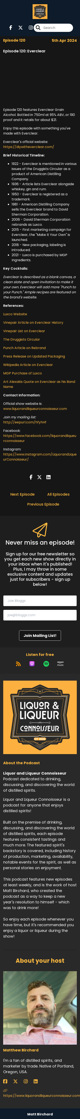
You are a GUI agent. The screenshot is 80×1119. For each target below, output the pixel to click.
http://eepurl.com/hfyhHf (24, 422)
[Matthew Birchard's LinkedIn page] (38, 1081)
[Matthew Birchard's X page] (18, 1081)
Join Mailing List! (40, 635)
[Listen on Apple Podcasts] (32, 664)
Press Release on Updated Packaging (34, 356)
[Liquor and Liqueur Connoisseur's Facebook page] (10, 27)
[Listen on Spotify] (46, 664)
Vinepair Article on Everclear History (33, 322)
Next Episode (22, 494)
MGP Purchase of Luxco (22, 373)
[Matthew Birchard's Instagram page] (28, 1081)
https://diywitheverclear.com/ (28, 146)
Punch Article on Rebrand (24, 347)
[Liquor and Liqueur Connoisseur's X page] (18, 27)
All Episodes (58, 494)
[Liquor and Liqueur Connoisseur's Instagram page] (28, 27)
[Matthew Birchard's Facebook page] (7, 1081)
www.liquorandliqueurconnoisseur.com (35, 408)
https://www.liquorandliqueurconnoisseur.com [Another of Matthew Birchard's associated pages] (40, 1093)
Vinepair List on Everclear (24, 331)
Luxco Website (15, 314)
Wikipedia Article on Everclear (28, 364)
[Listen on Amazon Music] (60, 664)
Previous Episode (43, 504)
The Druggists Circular (21, 339)
